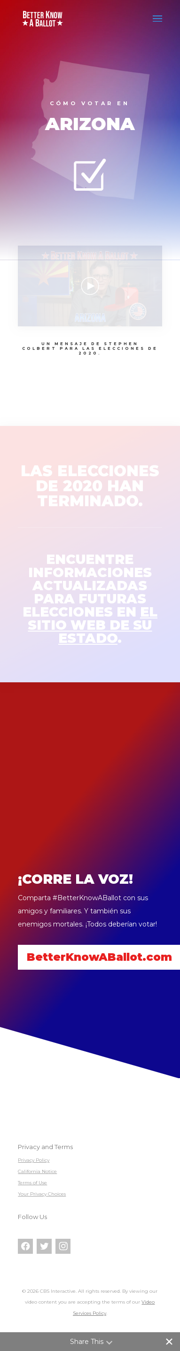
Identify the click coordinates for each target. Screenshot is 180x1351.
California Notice (37, 1171)
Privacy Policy (33, 1160)
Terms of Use (32, 1183)
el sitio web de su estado (92, 625)
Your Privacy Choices (42, 1194)
